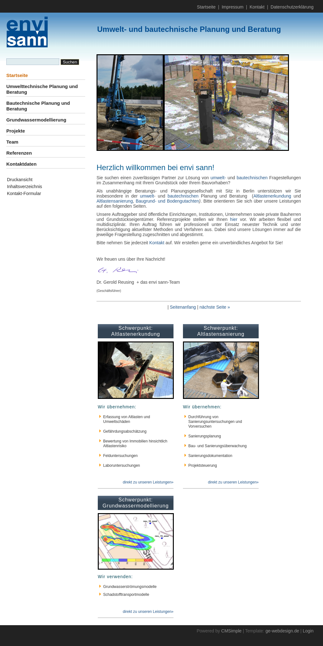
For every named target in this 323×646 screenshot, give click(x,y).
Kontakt (257, 6)
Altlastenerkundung (272, 196)
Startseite (206, 6)
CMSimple (231, 630)
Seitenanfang (183, 307)
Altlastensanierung (115, 201)
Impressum (233, 6)
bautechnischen (252, 177)
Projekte (15, 130)
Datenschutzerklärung (292, 6)
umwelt (147, 196)
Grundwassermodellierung (36, 119)
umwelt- (218, 177)
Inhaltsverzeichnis (24, 186)
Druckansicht (19, 179)
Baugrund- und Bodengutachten (167, 201)
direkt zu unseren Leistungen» (148, 482)
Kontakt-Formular (24, 193)
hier (233, 219)
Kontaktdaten (21, 164)
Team (12, 142)
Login (308, 630)
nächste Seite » (214, 307)
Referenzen (19, 153)
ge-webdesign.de (282, 630)
